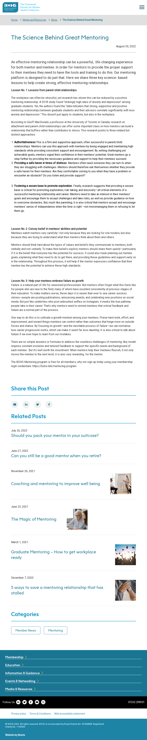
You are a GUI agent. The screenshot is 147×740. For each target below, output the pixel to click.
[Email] (14, 404)
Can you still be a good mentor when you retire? (56, 455)
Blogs (54, 20)
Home (14, 20)
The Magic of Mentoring (33, 519)
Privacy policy (18, 713)
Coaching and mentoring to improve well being (55, 483)
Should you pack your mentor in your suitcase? (55, 435)
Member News (25, 630)
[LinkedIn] (26, 404)
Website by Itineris (15, 735)
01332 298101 (136, 702)
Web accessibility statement (69, 713)
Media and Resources (34, 20)
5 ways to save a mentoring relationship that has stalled (57, 590)
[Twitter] (37, 404)
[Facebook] (49, 404)
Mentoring (55, 630)
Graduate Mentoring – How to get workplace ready (53, 554)
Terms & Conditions (40, 713)
